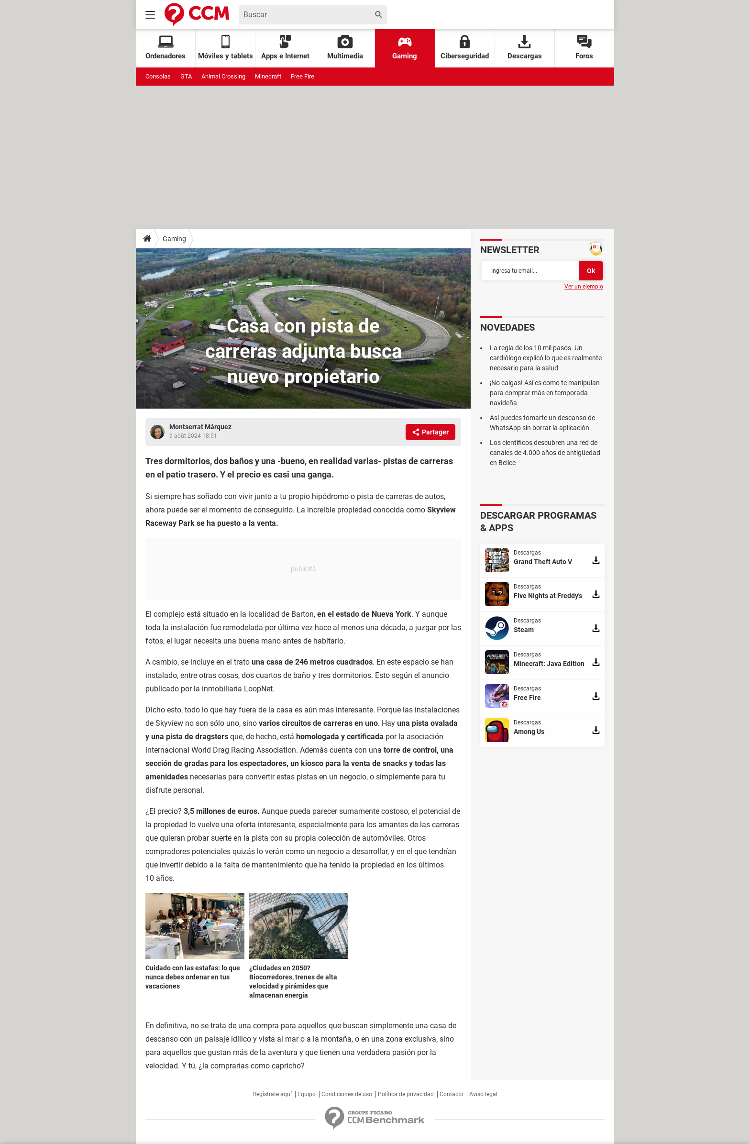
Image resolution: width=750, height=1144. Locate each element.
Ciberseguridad (465, 47)
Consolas (158, 76)
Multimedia (345, 47)
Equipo (307, 1094)
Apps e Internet (285, 47)
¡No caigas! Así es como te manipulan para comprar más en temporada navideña (545, 393)
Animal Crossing (223, 76)
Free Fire (302, 76)
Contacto (451, 1094)
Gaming (404, 47)
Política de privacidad (406, 1094)
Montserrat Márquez (200, 427)
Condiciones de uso (346, 1094)
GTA (186, 76)
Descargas (524, 47)
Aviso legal (483, 1094)
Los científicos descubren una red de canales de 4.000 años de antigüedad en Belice (545, 452)
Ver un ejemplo (583, 286)
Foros (584, 47)
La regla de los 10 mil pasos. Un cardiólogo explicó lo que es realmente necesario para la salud (546, 358)
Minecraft (268, 76)
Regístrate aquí (272, 1094)
